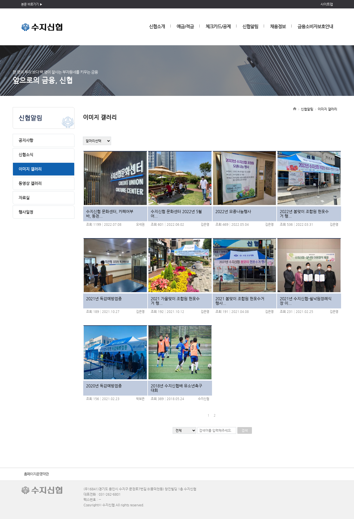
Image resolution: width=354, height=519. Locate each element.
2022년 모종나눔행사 (233, 211)
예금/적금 (185, 26)
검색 (245, 430)
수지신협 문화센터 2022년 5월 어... (176, 213)
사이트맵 (327, 4)
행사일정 (26, 212)
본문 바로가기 (30, 4)
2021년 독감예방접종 (104, 298)
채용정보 (278, 26)
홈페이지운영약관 (36, 474)
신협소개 (157, 26)
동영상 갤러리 (30, 183)
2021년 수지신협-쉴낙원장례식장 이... (306, 300)
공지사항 (26, 140)
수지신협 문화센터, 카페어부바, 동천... (109, 213)
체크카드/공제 (218, 26)
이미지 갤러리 (30, 169)
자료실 (24, 197)
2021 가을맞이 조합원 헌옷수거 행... (175, 300)
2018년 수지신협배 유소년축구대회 (176, 387)
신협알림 (250, 26)
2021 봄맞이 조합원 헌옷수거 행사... (239, 300)
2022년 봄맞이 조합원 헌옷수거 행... (304, 213)
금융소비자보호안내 (315, 26)
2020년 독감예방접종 (104, 385)
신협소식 (26, 154)
